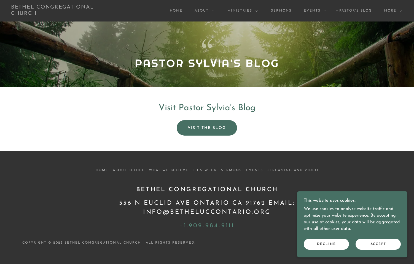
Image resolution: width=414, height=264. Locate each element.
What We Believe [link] (169, 170)
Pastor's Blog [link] (355, 10)
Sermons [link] (281, 10)
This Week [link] (204, 170)
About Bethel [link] (128, 170)
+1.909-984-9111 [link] (206, 226)
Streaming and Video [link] (292, 170)
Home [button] (102, 170)
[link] (65, 14)
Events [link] (254, 170)
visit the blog (207, 128)
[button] (203, 10)
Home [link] (176, 10)
